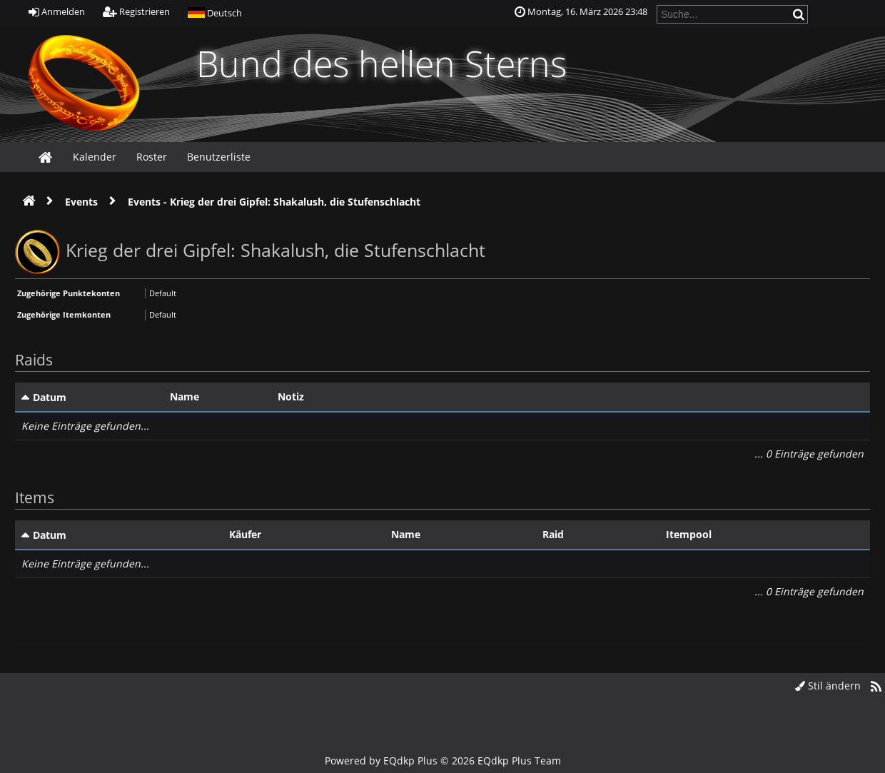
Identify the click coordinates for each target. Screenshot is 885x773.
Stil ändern (828, 685)
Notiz (291, 396)
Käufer (245, 534)
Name (184, 396)
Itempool (689, 534)
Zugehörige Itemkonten (64, 314)
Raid (553, 534)
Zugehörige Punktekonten (68, 293)
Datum (49, 397)
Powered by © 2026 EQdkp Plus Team (443, 760)
